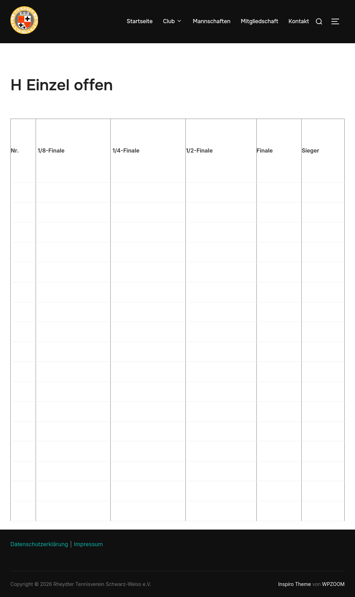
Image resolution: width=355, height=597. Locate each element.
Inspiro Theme (294, 584)
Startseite (140, 21)
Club (172, 21)
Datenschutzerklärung (39, 544)
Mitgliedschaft (259, 21)
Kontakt (299, 21)
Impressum (88, 544)
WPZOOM (333, 584)
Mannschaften (211, 21)
